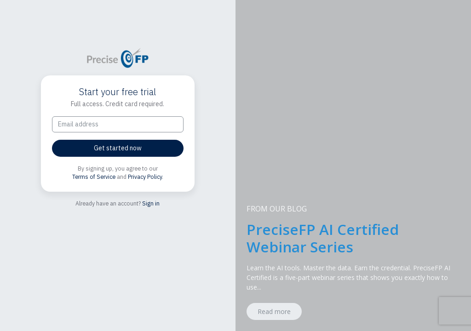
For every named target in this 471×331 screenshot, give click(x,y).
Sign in (151, 203)
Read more (274, 311)
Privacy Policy (145, 176)
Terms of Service (93, 176)
